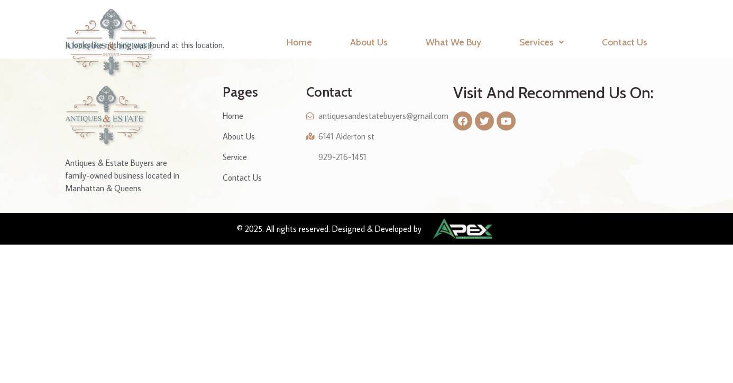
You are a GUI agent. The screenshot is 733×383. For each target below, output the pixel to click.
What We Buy (453, 42)
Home (299, 42)
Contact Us (624, 42)
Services (541, 42)
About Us (369, 42)
